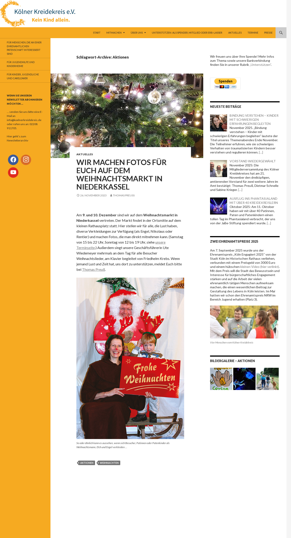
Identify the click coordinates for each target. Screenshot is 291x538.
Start (96, 32)
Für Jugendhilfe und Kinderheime (21, 64)
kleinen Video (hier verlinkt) (259, 267)
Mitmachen (114, 32)
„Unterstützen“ (260, 65)
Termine (253, 32)
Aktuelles (235, 32)
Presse (268, 32)
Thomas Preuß (124, 195)
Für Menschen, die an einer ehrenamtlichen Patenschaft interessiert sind (24, 48)
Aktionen (86, 462)
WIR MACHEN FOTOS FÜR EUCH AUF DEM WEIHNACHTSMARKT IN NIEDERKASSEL (121, 174)
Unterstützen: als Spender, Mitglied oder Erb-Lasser (187, 32)
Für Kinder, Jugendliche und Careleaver (23, 76)
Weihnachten (109, 462)
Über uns (137, 32)
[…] (260, 152)
